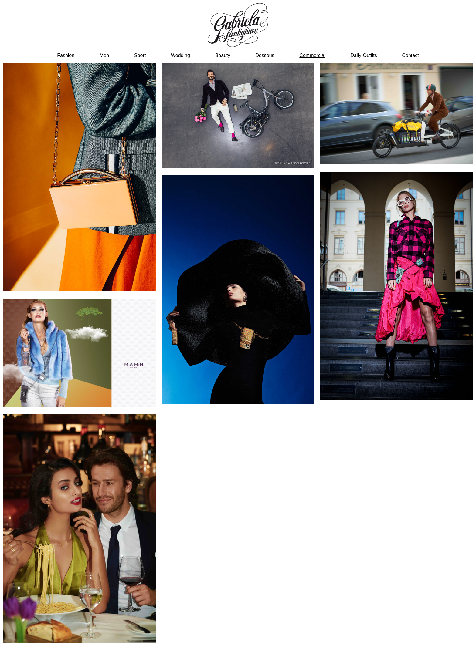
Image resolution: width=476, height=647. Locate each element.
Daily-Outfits (364, 55)
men (104, 55)
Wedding (180, 55)
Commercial (312, 55)
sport (140, 55)
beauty (222, 55)
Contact (410, 55)
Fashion (65, 55)
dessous (264, 55)
